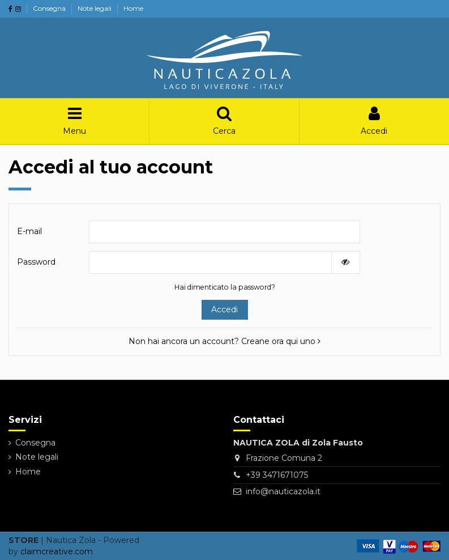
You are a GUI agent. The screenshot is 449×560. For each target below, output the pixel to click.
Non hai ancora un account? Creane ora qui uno (224, 341)
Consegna (50, 8)
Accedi (224, 309)
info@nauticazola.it (283, 491)
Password (36, 262)
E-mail (29, 231)
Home (133, 8)
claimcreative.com (56, 551)
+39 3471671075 (277, 475)
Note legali (95, 8)
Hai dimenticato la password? (224, 287)
